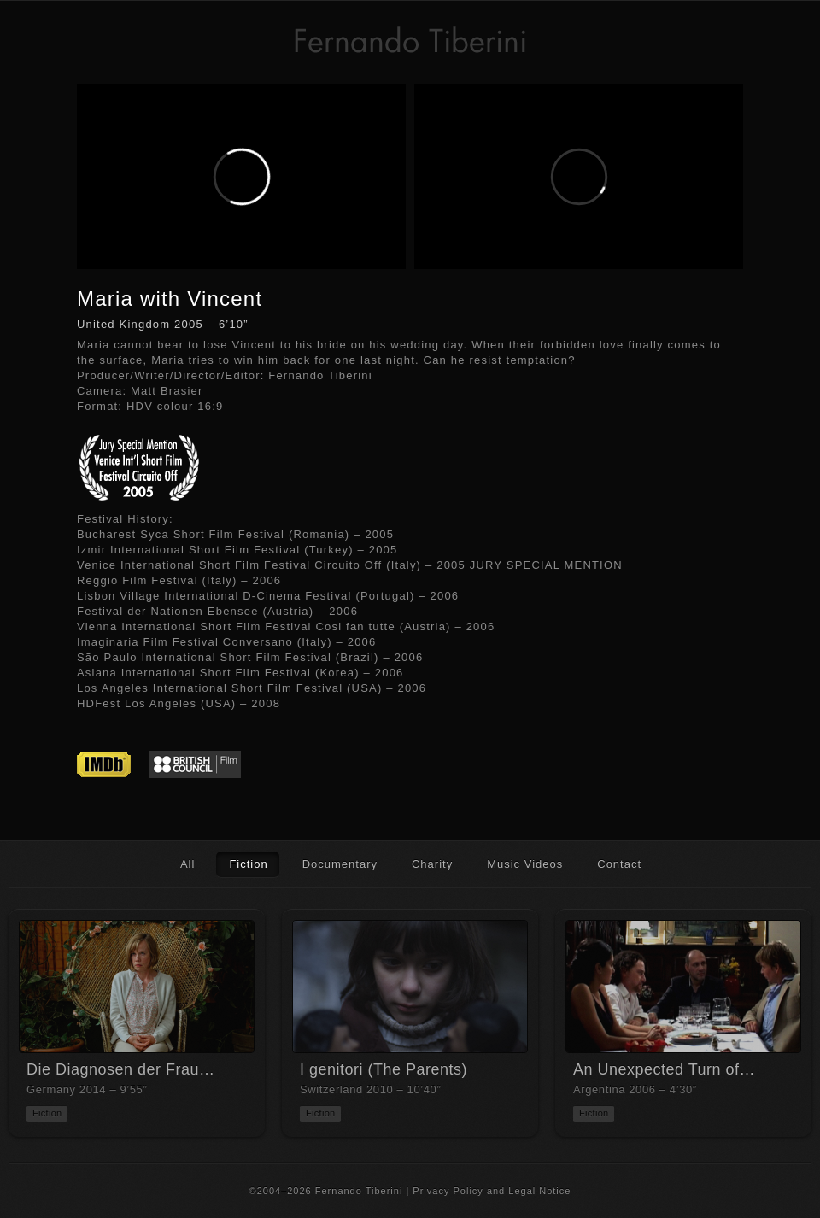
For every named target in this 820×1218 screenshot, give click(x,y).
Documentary (340, 864)
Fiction (248, 864)
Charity (432, 864)
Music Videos (525, 864)
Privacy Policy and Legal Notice (492, 1191)
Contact (619, 864)
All (187, 864)
